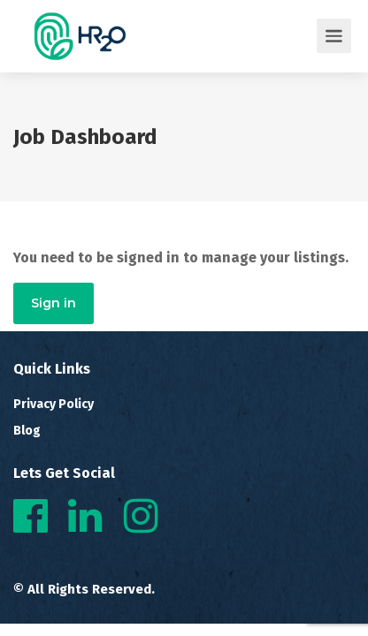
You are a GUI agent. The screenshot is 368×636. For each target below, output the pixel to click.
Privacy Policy (53, 404)
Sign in (53, 303)
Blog (27, 430)
